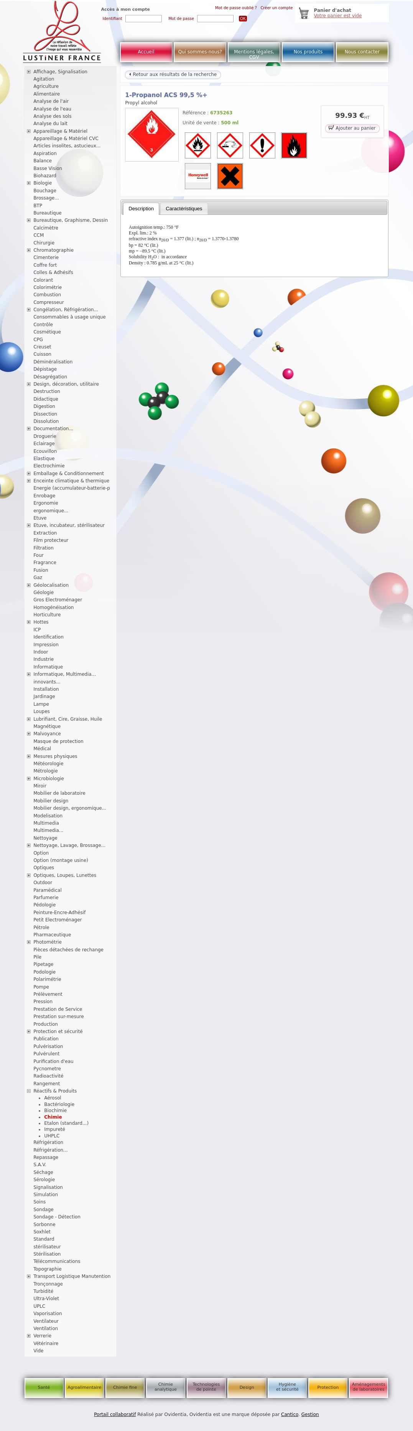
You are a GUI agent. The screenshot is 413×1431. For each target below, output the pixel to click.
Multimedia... (48, 830)
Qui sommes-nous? (200, 51)
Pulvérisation (48, 1046)
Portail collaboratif (115, 1414)
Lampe (41, 704)
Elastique (43, 458)
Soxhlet (42, 1232)
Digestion (44, 406)
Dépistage (45, 369)
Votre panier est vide (338, 15)
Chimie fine (125, 1387)
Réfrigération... (50, 1150)
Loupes (41, 711)
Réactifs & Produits (55, 1091)
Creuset (42, 347)
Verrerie (42, 1336)
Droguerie (44, 436)
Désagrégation (50, 377)
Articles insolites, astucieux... (66, 146)
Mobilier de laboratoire (59, 793)
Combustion (47, 294)
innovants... (46, 682)
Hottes (40, 622)
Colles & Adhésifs (53, 272)
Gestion (310, 1414)
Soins (39, 1202)
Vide (38, 1350)
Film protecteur (50, 540)
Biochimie (55, 1110)
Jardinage (44, 696)
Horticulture (47, 614)
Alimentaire (46, 94)
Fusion (40, 570)
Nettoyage (45, 838)
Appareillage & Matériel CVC (66, 138)
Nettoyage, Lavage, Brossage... (69, 845)
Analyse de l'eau (52, 109)
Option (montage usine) (60, 860)
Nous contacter (362, 51)
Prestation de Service (57, 1009)
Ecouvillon (45, 451)
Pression (43, 1001)
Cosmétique (47, 332)
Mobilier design (50, 801)
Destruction (46, 391)
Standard (43, 1239)
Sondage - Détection (57, 1217)
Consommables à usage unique (69, 317)
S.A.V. (39, 1164)
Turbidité (43, 1291)
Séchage (43, 1172)
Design (247, 1387)
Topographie (47, 1269)
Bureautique (47, 213)
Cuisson (42, 354)
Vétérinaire (45, 1343)
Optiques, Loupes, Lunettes (64, 875)
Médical (42, 748)
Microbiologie (48, 778)
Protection (328, 1387)
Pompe (41, 987)
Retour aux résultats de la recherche (173, 74)
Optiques (43, 867)
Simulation (45, 1194)
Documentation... (53, 428)
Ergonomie (45, 503)
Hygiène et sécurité (287, 1387)
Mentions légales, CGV (254, 54)
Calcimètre (45, 228)
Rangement (46, 1083)
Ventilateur (46, 1321)
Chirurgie (43, 243)
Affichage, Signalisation (60, 71)
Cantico (289, 1414)
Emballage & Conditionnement (68, 473)
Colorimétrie (47, 287)
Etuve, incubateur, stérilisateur (69, 525)
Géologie (43, 592)
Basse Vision (47, 168)
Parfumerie (46, 897)
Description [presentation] (141, 208)
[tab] (141, 209)
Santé (44, 1387)
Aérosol (52, 1098)
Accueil (146, 51)
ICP (37, 629)
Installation (46, 689)
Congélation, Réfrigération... (65, 309)
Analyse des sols (52, 116)
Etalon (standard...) (66, 1123)
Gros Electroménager (57, 599)
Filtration (43, 548)
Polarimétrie (47, 979)
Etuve (39, 518)
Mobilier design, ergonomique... (69, 808)
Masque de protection (58, 741)
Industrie (43, 659)
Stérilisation (47, 1254)
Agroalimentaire (84, 1387)
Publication (46, 1038)
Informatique (48, 667)
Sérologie (44, 1179)
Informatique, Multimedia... (64, 674)
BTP (37, 205)
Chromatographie (53, 250)
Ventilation (45, 1328)
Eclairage (44, 443)
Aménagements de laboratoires (368, 1387)
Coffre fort (45, 265)
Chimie (53, 1117)
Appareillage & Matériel (60, 131)
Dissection (45, 414)
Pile (37, 957)
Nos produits (308, 51)
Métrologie (45, 771)
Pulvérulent (46, 1053)
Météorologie (48, 763)
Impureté (54, 1129)
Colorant (43, 280)
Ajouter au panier (352, 127)
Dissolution (46, 421)
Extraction (45, 533)
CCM (38, 235)
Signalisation (48, 1187)
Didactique (45, 399)
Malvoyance (47, 733)
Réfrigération (48, 1142)
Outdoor (42, 882)
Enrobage (44, 495)
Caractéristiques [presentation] (184, 208)
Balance (42, 160)
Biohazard (44, 175)
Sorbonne (44, 1224)
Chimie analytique (166, 1387)
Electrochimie (49, 466)
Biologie (42, 183)
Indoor (40, 652)
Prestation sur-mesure (58, 1016)
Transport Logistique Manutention (71, 1276)
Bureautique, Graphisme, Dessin (70, 220)
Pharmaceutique (52, 934)
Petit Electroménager (57, 920)
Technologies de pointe (206, 1387)
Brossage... (46, 198)
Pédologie (44, 905)
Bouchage (44, 190)
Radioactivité (48, 1076)
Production (45, 1024)
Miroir (39, 786)
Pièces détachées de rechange (68, 949)
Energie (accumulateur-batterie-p (71, 488)
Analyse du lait (50, 123)
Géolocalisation (51, 585)
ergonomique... (50, 510)
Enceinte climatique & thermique (71, 481)
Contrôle (43, 324)
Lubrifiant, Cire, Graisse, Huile (67, 719)
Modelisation (48, 816)
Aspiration (45, 153)
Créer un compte (276, 8)
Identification (48, 637)
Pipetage (43, 964)
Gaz (37, 577)
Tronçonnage (48, 1284)
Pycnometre (47, 1068)
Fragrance (44, 562)
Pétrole (41, 927)
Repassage (45, 1157)
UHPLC (51, 1136)
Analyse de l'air (51, 101)
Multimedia (46, 823)
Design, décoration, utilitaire (66, 384)
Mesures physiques (55, 756)
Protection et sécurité (58, 1031)
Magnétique (47, 726)
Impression (46, 644)
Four (38, 555)
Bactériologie (59, 1104)
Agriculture (46, 86)
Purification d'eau (53, 1061)
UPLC (39, 1306)
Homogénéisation (53, 607)
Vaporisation (47, 1313)
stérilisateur (47, 1246)
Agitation (43, 79)
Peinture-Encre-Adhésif (59, 912)
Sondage (43, 1209)
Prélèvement (48, 994)
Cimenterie (46, 257)
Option (41, 853)
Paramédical (47, 890)
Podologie (44, 972)
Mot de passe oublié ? (236, 8)
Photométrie (47, 942)
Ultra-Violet (46, 1298)
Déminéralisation (52, 362)
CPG (38, 339)
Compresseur (48, 302)
